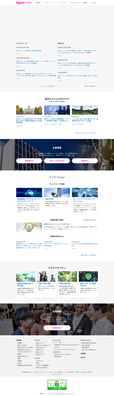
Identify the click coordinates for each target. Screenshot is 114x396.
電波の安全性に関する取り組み (89, 343)
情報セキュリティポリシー (40, 372)
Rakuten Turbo (40, 347)
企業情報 (39, 2)
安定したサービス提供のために (89, 349)
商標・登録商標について (60, 372)
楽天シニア (39, 352)
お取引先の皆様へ (70, 372)
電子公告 (19, 363)
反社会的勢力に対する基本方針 (24, 365)
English (94, 2)
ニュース (54, 2)
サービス (46, 2)
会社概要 (19, 343)
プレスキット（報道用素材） (42, 365)
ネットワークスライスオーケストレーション (64, 349)
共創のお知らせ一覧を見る (89, 255)
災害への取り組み (86, 345)
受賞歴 (19, 358)
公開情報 (19, 360)
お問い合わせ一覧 (59, 393)
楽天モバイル (40, 343)
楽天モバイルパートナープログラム (62, 354)
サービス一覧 (50, 393)
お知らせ (38, 363)
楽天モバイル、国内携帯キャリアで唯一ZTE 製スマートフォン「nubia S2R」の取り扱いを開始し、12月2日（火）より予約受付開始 (36, 75)
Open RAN (56, 347)
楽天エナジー (40, 354)
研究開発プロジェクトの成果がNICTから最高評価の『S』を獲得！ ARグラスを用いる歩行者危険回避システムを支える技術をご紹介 (29, 246)
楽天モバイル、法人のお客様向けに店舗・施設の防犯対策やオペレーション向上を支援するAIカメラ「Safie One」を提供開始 (77, 64)
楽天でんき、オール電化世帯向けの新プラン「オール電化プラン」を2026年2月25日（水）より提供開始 (35, 62)
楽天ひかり (39, 349)
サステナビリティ (75, 2)
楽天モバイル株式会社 (24, 3)
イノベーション (63, 2)
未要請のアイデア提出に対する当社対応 (83, 372)
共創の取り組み (56, 352)
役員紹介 (19, 354)
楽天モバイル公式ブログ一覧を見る (87, 133)
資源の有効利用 (85, 347)
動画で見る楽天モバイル (23, 356)
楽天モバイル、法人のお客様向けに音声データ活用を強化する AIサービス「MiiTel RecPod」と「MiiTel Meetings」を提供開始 (77, 52)
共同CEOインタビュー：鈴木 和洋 (25, 347)
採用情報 (85, 2)
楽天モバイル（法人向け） (43, 345)
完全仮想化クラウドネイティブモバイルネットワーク (66, 344)
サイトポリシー (50, 372)
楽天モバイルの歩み (22, 345)
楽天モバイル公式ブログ (41, 367)
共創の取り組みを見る (90, 220)
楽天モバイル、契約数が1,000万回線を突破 (28, 51)
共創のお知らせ (58, 356)
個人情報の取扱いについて (27, 372)
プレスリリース (39, 360)
